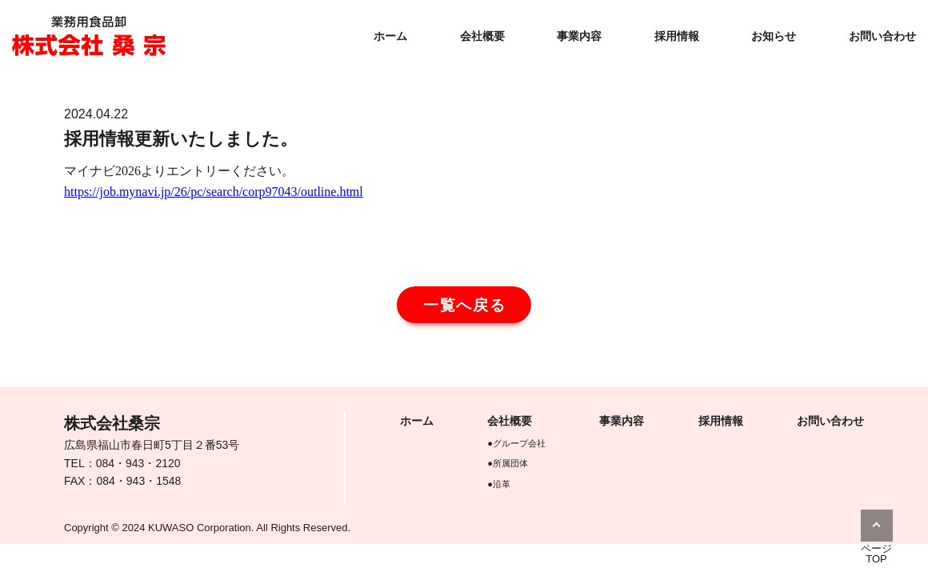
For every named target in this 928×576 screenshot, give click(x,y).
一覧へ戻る (465, 305)
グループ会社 (519, 443)
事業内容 (579, 36)
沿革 (501, 484)
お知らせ (773, 36)
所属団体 (510, 463)
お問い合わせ (882, 36)
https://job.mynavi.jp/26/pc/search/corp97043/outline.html (213, 191)
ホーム (390, 36)
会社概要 (482, 36)
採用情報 (676, 36)
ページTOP (876, 553)
